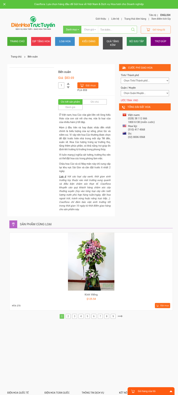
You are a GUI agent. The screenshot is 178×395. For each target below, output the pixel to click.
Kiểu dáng (88, 41)
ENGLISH (165, 15)
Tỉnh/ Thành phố (130, 75)
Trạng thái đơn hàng (135, 18)
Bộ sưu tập (136, 41)
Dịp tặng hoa (41, 41)
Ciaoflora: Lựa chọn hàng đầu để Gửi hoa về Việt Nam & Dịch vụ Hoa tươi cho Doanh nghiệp (89, 4)
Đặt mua (88, 85)
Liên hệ (115, 18)
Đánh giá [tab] (70, 107)
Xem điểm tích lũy (161, 18)
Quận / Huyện (128, 87)
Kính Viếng (91, 294)
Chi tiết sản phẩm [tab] (70, 101)
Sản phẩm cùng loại (36, 224)
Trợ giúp (160, 41)
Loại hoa (65, 41)
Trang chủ (17, 41)
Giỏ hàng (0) (156, 29)
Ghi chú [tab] (95, 101)
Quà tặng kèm (113, 43)
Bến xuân (33, 56)
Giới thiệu (101, 18)
